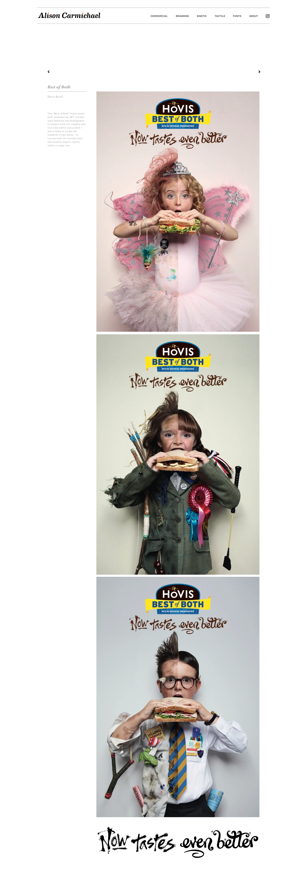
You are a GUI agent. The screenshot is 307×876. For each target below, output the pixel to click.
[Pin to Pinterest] (52, 155)
